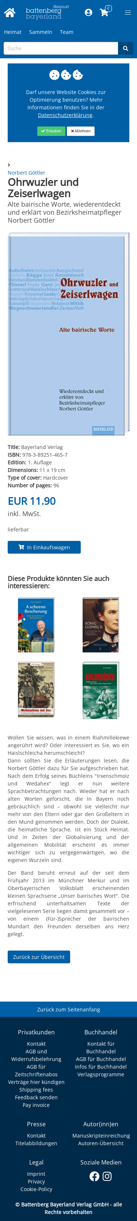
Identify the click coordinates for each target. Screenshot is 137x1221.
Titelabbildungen (36, 1143)
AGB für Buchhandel (101, 1059)
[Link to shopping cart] (104, 13)
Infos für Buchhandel (101, 1066)
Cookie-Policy (36, 1189)
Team (66, 31)
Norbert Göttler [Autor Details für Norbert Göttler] (26, 172)
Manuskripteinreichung (101, 1135)
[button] (128, 13)
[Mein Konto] (88, 13)
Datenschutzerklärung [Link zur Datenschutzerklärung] (65, 115)
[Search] (125, 48)
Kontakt (36, 1043)
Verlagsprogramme (100, 1074)
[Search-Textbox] (61, 48)
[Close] (51, 131)
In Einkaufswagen (44, 547)
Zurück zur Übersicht (39, 956)
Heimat (13, 31)
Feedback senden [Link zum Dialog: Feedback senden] (36, 1097)
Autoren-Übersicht (100, 1143)
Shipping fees (36, 1089)
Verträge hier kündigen (36, 1081)
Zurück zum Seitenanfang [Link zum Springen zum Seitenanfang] (68, 1009)
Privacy (36, 1181)
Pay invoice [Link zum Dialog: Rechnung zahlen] (36, 1104)
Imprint (36, 1173)
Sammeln (40, 31)
